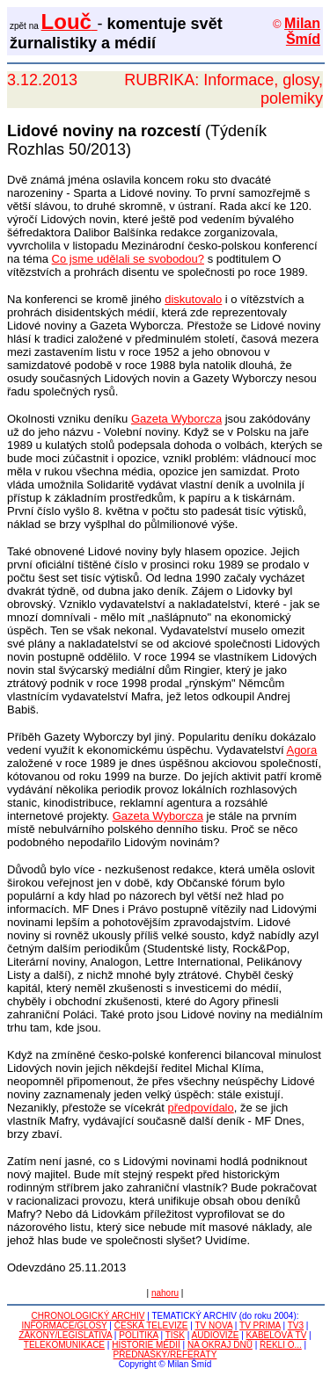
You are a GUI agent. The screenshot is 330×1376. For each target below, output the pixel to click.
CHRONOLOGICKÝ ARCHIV (88, 1316)
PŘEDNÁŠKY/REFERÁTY (165, 1354)
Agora (301, 750)
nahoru (165, 1293)
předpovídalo (201, 1107)
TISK (175, 1335)
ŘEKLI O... (281, 1345)
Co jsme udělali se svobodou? (128, 258)
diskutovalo (193, 299)
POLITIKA (138, 1335)
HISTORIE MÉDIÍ (146, 1345)
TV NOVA (213, 1325)
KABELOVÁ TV (276, 1335)
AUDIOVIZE (215, 1335)
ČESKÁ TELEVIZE (151, 1325)
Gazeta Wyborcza (176, 418)
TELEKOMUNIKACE (64, 1345)
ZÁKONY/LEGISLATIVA (65, 1335)
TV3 (296, 1325)
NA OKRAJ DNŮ (220, 1345)
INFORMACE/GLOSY (64, 1325)
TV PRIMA (260, 1325)
